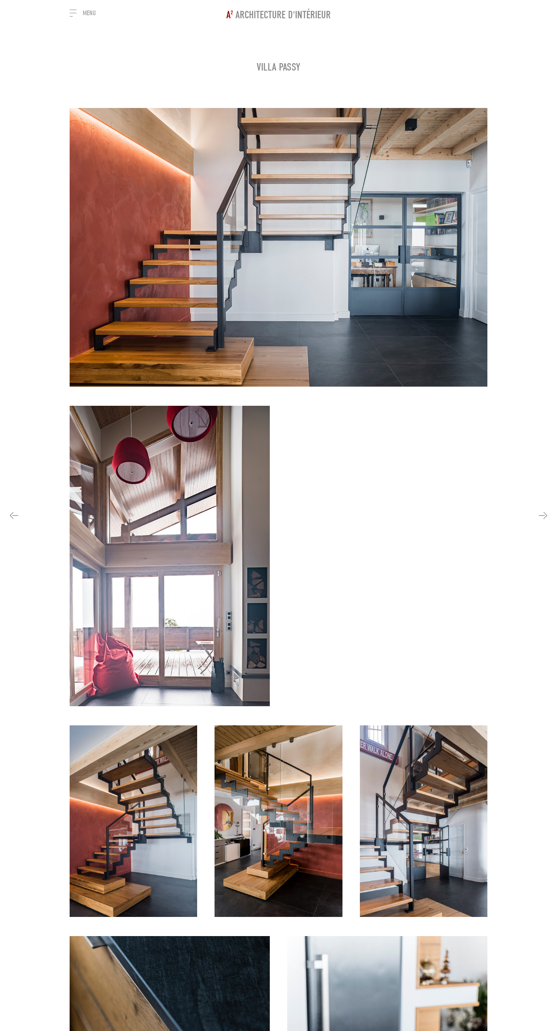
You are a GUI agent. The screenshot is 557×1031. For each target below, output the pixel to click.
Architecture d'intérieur (278, 15)
